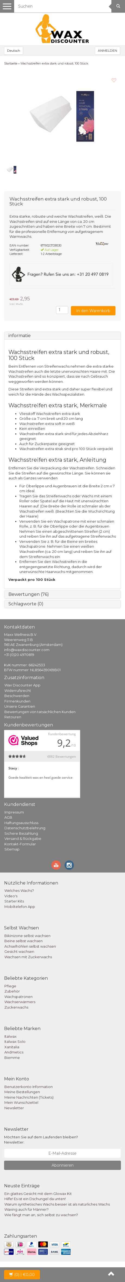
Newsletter (14, 1108)
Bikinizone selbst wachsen (27, 935)
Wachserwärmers (19, 1002)
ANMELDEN (107, 50)
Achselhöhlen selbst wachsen (30, 946)
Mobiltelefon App (19, 906)
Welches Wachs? (19, 890)
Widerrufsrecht (17, 690)
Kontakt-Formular (20, 844)
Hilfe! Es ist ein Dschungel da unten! (35, 1199)
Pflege (10, 986)
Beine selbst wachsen (23, 941)
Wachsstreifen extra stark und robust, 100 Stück (54, 63)
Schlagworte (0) (25, 603)
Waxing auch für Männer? (26, 1209)
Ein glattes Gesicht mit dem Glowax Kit (38, 1193)
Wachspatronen (18, 996)
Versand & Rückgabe (22, 838)
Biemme (12, 1057)
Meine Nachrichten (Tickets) (29, 1097)
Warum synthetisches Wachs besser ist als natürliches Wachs (57, 1204)
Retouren (12, 717)
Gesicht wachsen (19, 951)
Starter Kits (14, 901)
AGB (8, 817)
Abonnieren (63, 1165)
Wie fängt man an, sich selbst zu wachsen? (41, 1215)
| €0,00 (22, 1274)
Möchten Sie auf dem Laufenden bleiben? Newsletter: (41, 1139)
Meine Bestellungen (22, 1092)
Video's (10, 896)
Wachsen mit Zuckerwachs (28, 957)
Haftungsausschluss (21, 823)
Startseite (10, 63)
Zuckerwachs (16, 1007)
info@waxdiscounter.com (26, 650)
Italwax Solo (15, 1041)
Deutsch (13, 50)
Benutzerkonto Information (28, 1086)
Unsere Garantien (19, 706)
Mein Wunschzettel (21, 1102)
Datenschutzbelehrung (24, 828)
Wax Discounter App (22, 685)
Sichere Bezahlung (21, 833)
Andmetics (13, 1052)
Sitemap (12, 849)
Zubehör (12, 991)
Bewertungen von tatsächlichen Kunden (40, 712)
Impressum (14, 812)
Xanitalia (11, 1047)
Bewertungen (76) (28, 594)
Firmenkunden (17, 701)
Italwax (10, 1036)
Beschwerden (16, 696)
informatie (19, 335)
